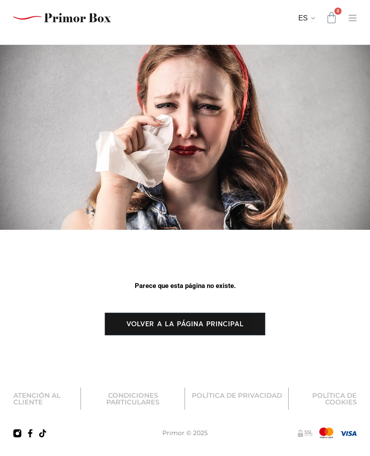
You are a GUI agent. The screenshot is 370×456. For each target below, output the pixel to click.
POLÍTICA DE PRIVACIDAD (237, 395)
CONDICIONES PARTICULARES (132, 398)
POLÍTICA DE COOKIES (334, 398)
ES (303, 18)
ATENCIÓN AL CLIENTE (36, 398)
